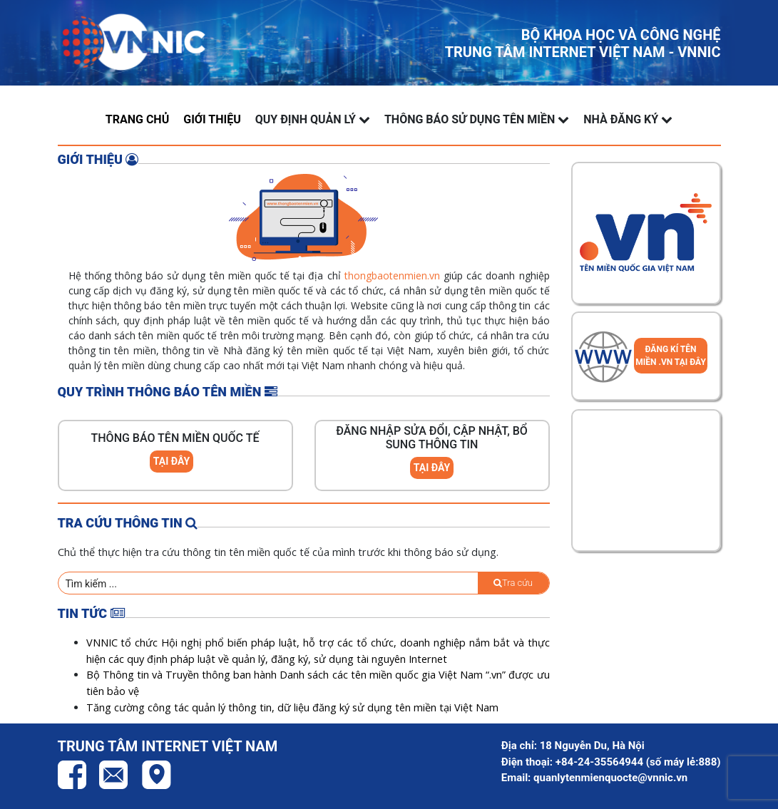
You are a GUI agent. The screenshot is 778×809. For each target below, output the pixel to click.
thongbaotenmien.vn (392, 275)
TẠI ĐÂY (171, 461)
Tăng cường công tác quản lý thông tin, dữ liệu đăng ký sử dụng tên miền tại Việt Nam (292, 707)
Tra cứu (513, 582)
